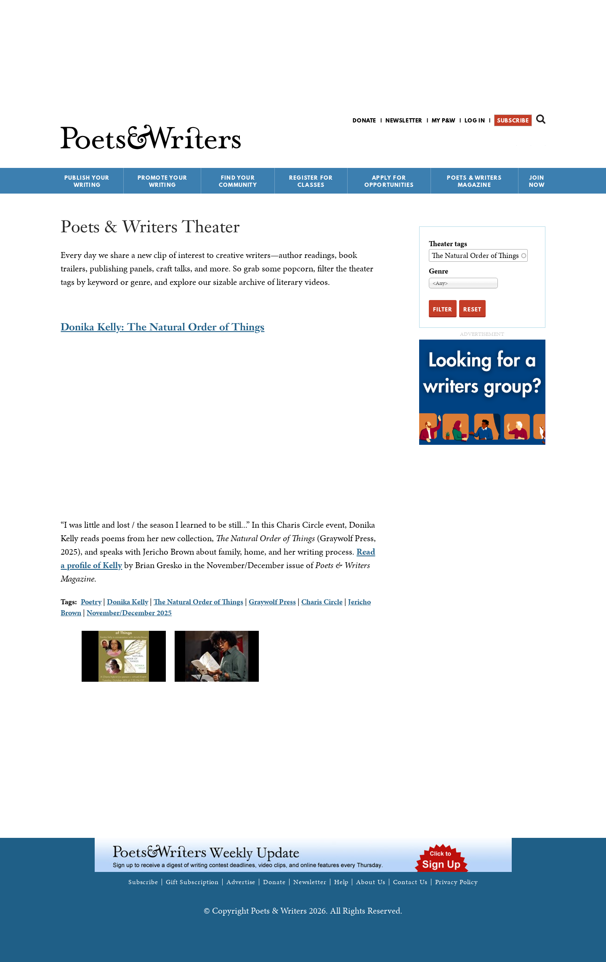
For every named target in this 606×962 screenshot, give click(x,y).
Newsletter (404, 120)
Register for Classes (311, 181)
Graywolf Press (272, 601)
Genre (438, 271)
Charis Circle (322, 601)
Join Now (537, 181)
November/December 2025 (129, 612)
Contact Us (410, 882)
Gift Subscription (192, 882)
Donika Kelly (127, 601)
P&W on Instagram (539, 142)
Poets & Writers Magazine (474, 181)
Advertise (240, 882)
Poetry (91, 601)
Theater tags (448, 243)
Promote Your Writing (162, 181)
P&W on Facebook (511, 142)
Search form (540, 119)
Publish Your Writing (86, 181)
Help (341, 882)
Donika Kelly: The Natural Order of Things (162, 326)
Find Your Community (238, 181)
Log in (475, 120)
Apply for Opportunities (389, 181)
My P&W (443, 120)
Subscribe (513, 120)
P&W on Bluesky (525, 142)
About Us (370, 882)
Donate (364, 120)
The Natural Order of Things (198, 601)
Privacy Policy (456, 882)
